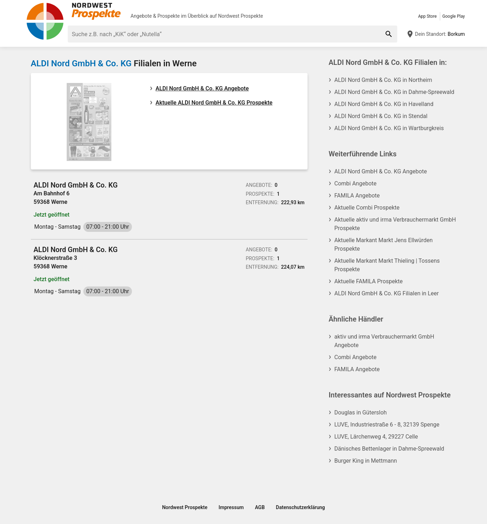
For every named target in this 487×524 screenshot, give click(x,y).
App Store (427, 16)
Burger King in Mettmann (365, 460)
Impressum (231, 507)
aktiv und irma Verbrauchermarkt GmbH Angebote (384, 341)
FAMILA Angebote (357, 195)
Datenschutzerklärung (300, 507)
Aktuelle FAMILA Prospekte (368, 281)
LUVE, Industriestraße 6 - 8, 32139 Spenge (386, 424)
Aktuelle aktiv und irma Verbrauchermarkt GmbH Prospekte (395, 224)
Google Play (453, 16)
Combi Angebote (355, 183)
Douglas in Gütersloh (360, 412)
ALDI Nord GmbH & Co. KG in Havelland (383, 104)
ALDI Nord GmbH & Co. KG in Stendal (381, 116)
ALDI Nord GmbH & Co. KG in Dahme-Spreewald (394, 92)
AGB (260, 507)
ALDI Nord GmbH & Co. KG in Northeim (383, 80)
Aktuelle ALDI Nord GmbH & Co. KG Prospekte (214, 102)
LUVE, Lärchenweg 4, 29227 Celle (376, 436)
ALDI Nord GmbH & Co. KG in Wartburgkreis (389, 128)
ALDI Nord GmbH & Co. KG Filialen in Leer (386, 293)
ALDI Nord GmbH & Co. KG (81, 63)
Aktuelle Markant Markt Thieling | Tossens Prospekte (387, 265)
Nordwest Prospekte (240, 16)
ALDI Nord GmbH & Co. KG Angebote (202, 88)
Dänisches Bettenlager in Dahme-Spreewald (389, 448)
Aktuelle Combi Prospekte (367, 207)
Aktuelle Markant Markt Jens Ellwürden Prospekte (383, 244)
